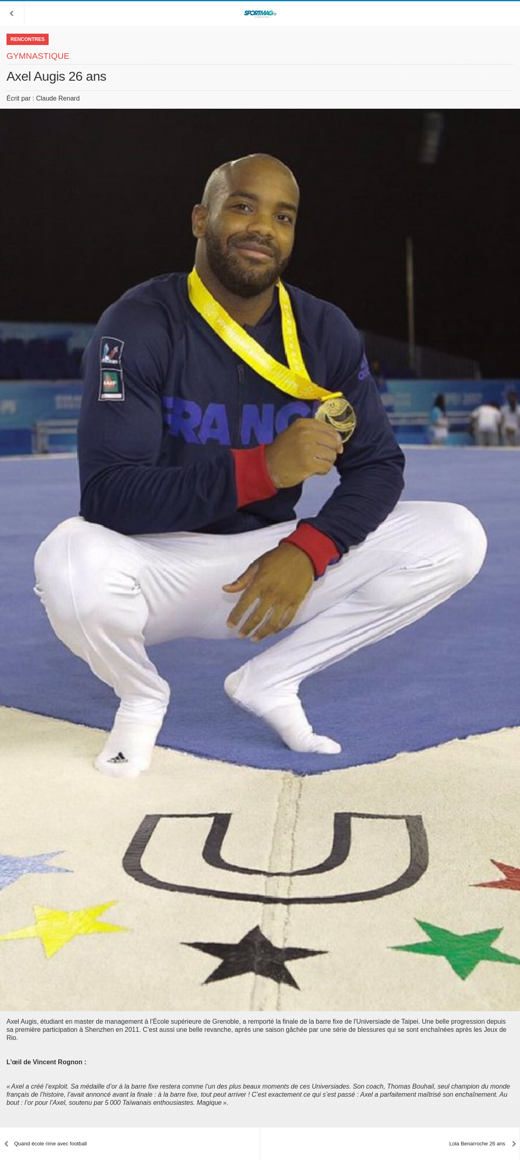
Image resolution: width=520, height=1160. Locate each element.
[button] (12, 13)
